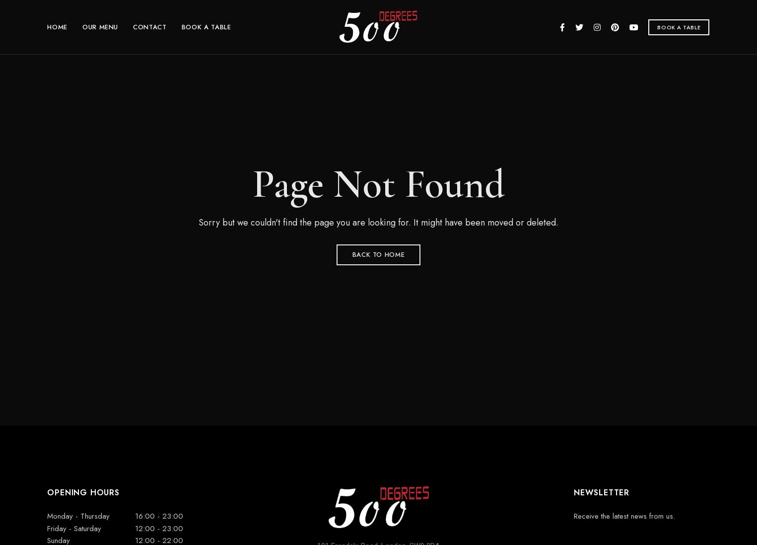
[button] (678, 27)
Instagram (597, 27)
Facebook (562, 27)
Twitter (579, 27)
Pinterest (615, 27)
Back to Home (378, 254)
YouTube (633, 27)
